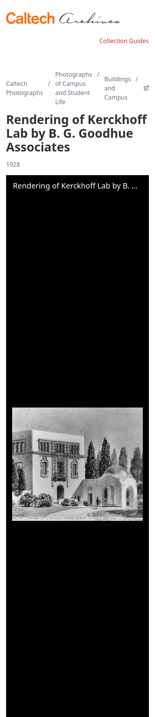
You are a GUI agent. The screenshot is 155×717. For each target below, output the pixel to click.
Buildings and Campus (117, 88)
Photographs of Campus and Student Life (73, 88)
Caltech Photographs (24, 88)
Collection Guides (124, 41)
